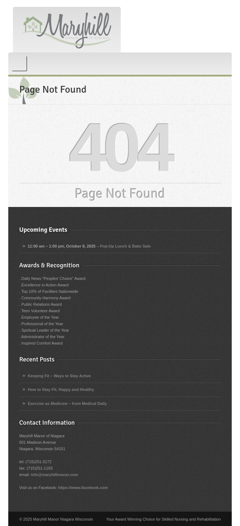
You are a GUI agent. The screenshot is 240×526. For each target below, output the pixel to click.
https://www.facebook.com (83, 487)
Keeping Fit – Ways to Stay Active (59, 376)
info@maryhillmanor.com (54, 474)
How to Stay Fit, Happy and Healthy (61, 389)
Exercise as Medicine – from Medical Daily (67, 403)
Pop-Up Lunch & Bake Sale (125, 246)
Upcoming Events (43, 230)
